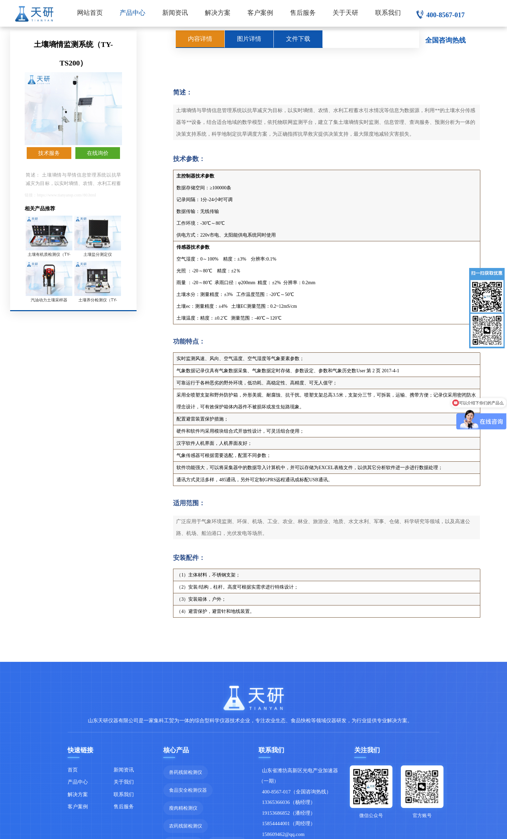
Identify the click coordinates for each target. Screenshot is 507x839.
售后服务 (303, 12)
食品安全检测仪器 (188, 790)
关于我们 (124, 782)
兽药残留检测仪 (185, 772)
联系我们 (388, 12)
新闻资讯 (175, 12)
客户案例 (260, 12)
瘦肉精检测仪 (183, 808)
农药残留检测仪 (185, 826)
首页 (73, 770)
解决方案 (218, 12)
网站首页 (90, 12)
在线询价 (97, 153)
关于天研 (345, 12)
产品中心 (132, 12)
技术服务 (49, 153)
